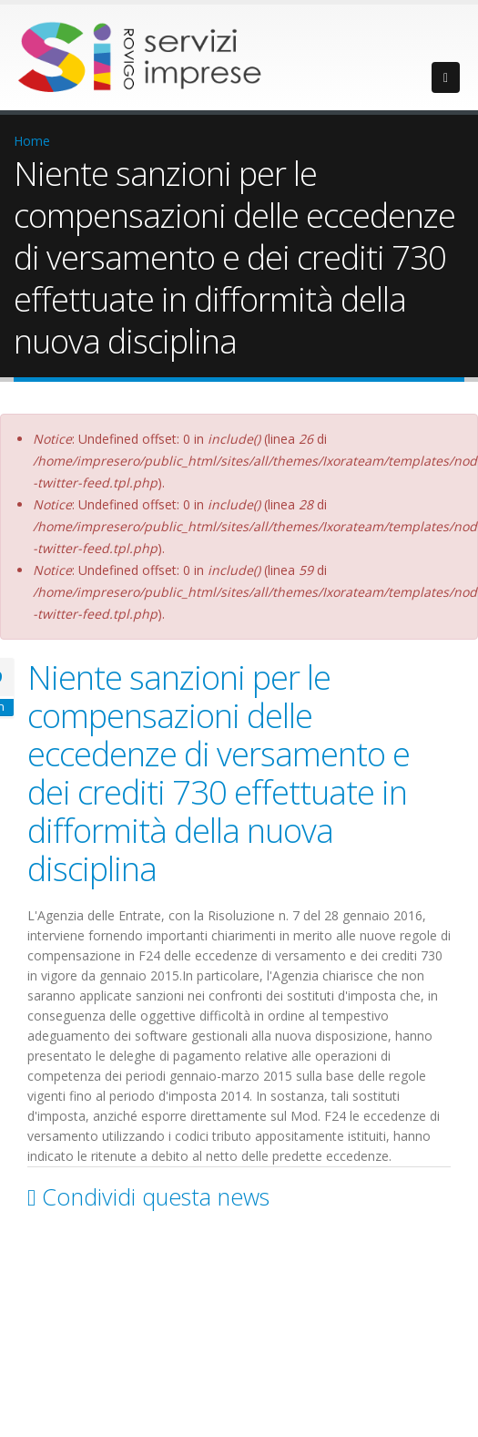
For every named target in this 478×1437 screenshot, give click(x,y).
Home (32, 140)
